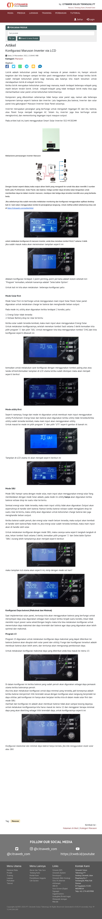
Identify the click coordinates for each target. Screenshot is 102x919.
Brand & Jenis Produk (28, 38)
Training (10, 875)
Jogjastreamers (58, 894)
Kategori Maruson (88, 828)
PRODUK (21, 12)
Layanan (10, 878)
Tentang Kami (79, 7)
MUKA (10, 12)
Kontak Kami (90, 7)
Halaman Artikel (70, 828)
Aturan (70, 7)
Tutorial (10, 883)
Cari (11, 38)
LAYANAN (33, 12)
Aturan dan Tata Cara (37, 870)
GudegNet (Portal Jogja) (61, 896)
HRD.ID (55, 886)
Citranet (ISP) (57, 870)
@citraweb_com (43, 849)
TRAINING (46, 12)
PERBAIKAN (60, 12)
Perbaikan (10, 880)
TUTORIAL (75, 12)
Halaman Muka (12, 870)
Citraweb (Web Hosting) (61, 878)
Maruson (19, 58)
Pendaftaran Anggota (38, 878)
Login (91, 19)
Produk (9, 873)
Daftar (78, 19)
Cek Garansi (34, 880)
